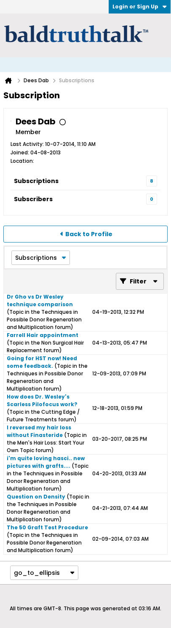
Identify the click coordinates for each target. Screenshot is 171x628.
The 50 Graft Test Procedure (47, 527)
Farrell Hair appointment (42, 335)
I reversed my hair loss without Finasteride (39, 431)
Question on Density (36, 496)
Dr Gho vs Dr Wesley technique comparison (40, 300)
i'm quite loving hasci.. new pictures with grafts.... (46, 462)
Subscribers (33, 199)
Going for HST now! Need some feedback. (42, 362)
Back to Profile (88, 234)
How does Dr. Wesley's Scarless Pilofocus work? (42, 400)
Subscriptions (36, 181)
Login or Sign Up (139, 6)
